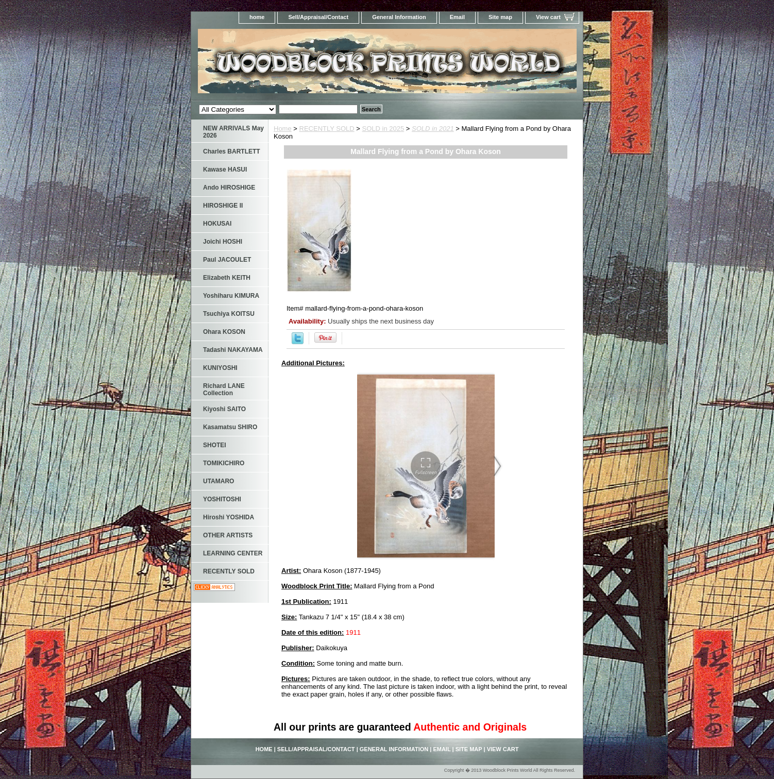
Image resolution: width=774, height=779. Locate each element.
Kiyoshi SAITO (224, 409)
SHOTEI (214, 445)
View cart (548, 17)
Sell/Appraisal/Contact (318, 17)
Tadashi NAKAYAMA (233, 349)
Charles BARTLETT (231, 151)
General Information (399, 17)
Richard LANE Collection (224, 389)
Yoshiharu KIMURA (231, 295)
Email (457, 17)
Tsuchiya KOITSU (229, 313)
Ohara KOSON (224, 331)
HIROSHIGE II (223, 205)
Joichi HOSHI (222, 241)
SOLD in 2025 (383, 128)
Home (283, 128)
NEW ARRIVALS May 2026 (233, 132)
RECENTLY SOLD (327, 128)
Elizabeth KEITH (226, 277)
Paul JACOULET (227, 259)
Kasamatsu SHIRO (230, 427)
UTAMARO (218, 481)
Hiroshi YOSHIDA (228, 517)
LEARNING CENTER (232, 553)
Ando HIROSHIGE (229, 187)
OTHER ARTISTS (228, 535)
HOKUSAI (217, 223)
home (256, 17)
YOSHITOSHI (222, 499)
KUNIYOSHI (220, 367)
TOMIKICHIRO (223, 463)
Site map (500, 17)
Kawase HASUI (225, 169)
